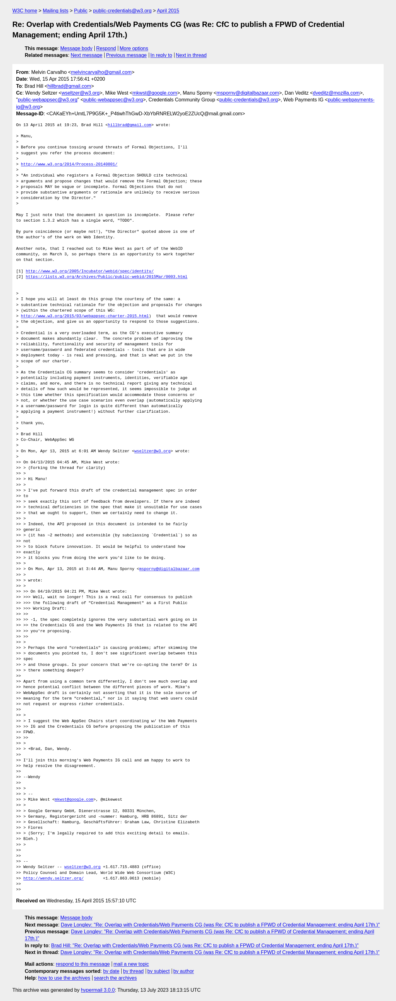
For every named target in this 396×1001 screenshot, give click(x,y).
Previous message (126, 55)
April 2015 (168, 10)
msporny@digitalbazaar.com (248, 93)
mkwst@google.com (154, 93)
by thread (133, 971)
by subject (158, 971)
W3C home (24, 10)
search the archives (115, 978)
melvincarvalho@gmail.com (101, 72)
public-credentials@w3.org (122, 10)
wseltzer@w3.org (81, 93)
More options (134, 48)
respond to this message (83, 964)
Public (81, 10)
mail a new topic (131, 964)
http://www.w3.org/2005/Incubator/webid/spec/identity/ (89, 271)
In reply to (161, 55)
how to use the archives (64, 978)
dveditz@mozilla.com (336, 93)
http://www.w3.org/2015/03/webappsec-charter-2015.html (85, 316)
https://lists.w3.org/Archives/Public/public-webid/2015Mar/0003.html (106, 277)
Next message (86, 55)
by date (111, 971)
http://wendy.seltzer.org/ (53, 878)
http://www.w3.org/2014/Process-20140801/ (69, 164)
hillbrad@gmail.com (69, 86)
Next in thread (191, 55)
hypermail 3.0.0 (97, 990)
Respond (106, 48)
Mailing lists (55, 10)
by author (183, 971)
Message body (76, 48)
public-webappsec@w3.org (47, 99)
